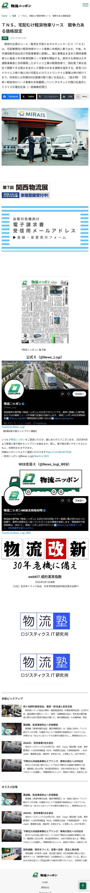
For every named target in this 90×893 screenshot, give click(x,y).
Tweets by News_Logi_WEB (16, 533)
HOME (45, 882)
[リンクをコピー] (48, 96)
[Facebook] (11, 96)
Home (4, 16)
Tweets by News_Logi (13, 427)
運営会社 (45, 887)
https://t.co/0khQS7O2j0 (58, 452)
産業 (14, 16)
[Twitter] (28, 96)
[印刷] (67, 96)
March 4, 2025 (41, 456)
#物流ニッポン (17, 439)
